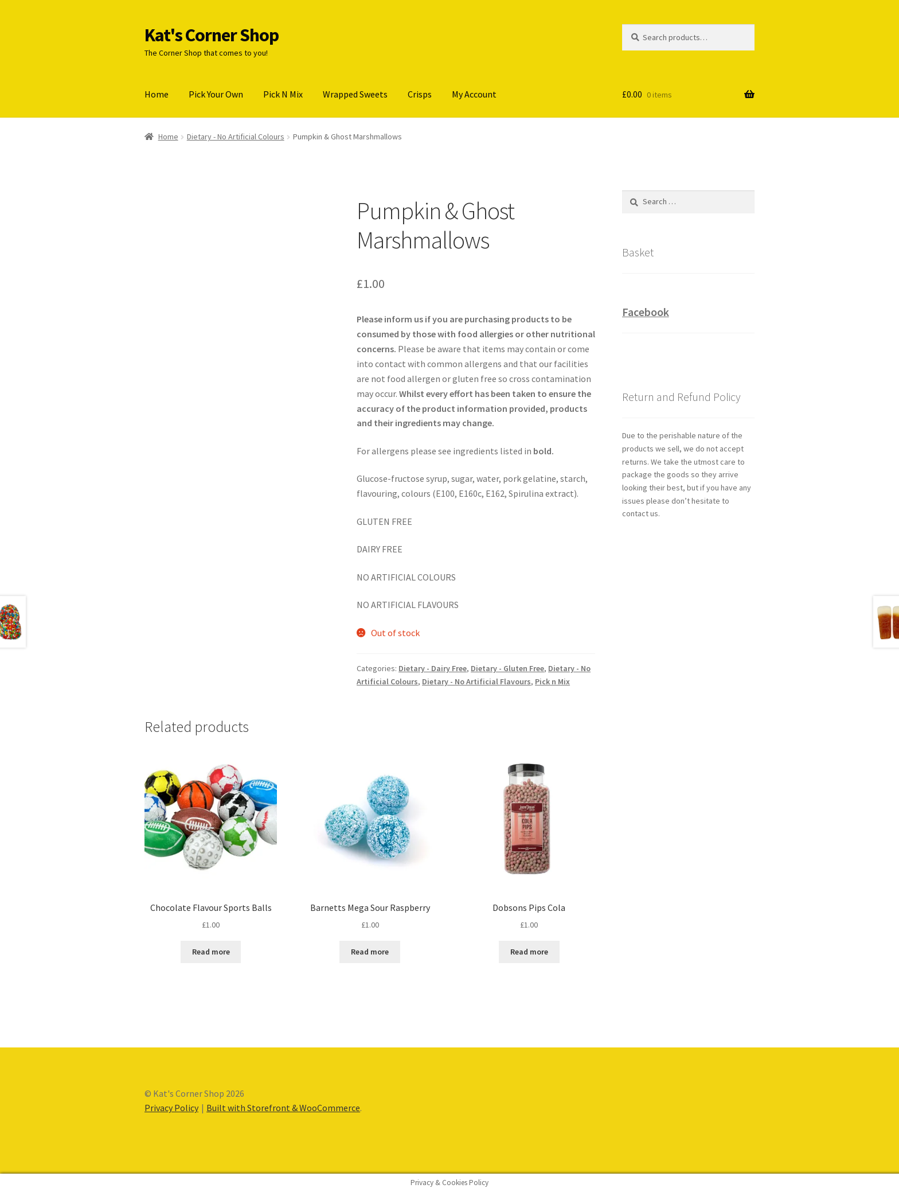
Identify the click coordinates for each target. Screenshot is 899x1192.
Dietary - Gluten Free (507, 668)
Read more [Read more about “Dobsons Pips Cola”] (529, 951)
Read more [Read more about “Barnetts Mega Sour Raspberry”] (370, 951)
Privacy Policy (171, 1107)
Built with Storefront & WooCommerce (283, 1107)
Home (156, 94)
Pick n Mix (552, 681)
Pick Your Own (216, 94)
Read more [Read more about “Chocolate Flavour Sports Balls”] (211, 951)
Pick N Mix (283, 94)
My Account (474, 94)
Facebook (645, 312)
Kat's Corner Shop (211, 35)
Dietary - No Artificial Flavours (476, 681)
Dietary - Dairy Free (432, 668)
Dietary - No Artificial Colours (235, 136)
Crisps (420, 94)
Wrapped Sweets (355, 94)
